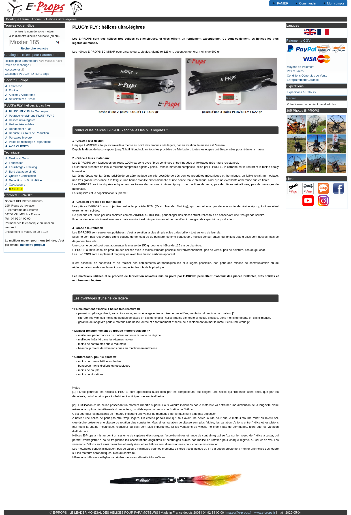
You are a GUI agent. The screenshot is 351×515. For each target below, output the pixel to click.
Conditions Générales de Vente (307, 75)
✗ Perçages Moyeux (18, 137)
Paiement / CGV (298, 40)
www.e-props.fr (264, 512)
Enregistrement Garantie (303, 79)
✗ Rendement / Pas (18, 128)
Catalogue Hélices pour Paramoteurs (31, 55)
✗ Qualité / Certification (20, 175)
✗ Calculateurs (15, 184)
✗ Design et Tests (17, 158)
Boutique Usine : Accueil (24, 19)
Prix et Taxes (295, 71)
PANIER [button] (280, 3)
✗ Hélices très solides (19, 124)
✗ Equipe (11, 90)
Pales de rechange (17, 65)
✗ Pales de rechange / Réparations (28, 141)
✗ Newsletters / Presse (20, 99)
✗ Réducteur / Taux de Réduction (27, 133)
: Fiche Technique (26, 111)
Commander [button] (305, 3)
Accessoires (13, 69)
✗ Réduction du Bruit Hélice (23, 180)
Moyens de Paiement (300, 66)
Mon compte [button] (333, 3)
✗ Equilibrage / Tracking (21, 167)
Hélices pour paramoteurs (21, 60)
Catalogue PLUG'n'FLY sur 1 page (27, 73)
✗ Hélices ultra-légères (20, 120)
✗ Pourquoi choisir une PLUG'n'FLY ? (29, 115)
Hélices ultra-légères (61, 19)
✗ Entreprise (13, 86)
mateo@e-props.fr (32, 244)
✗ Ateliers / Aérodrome (20, 94)
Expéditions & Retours (301, 92)
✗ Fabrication (14, 163)
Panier (291, 98)
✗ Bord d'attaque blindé (20, 171)
